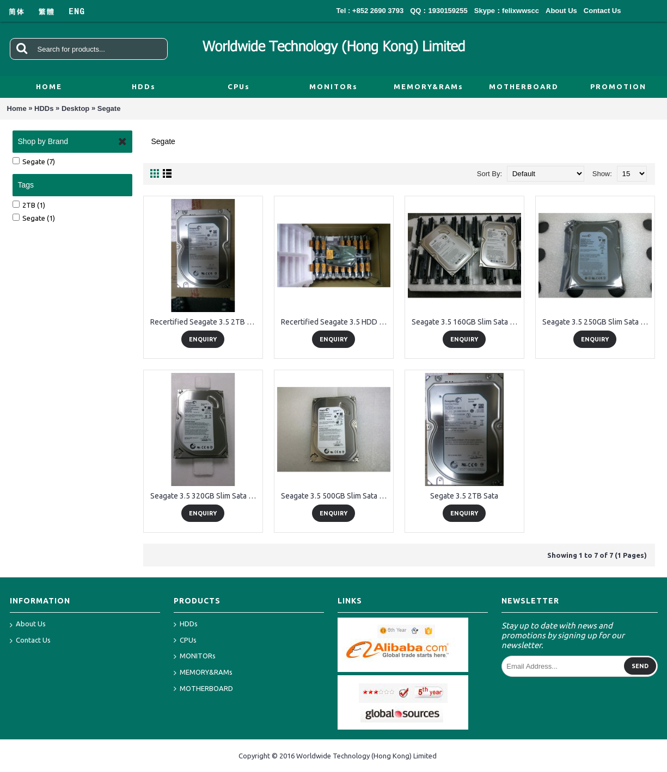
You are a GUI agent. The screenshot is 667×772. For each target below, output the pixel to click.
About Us (28, 625)
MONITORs (195, 656)
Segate (109, 108)
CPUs (185, 640)
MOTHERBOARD (203, 689)
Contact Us (30, 641)
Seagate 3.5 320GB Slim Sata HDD (205, 495)
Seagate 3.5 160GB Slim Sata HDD (466, 321)
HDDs (43, 108)
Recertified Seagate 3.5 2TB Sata (205, 321)
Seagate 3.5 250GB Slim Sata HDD (597, 321)
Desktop (75, 108)
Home (17, 108)
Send (640, 666)
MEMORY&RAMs (203, 672)
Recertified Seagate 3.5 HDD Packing (335, 321)
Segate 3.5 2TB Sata (464, 495)
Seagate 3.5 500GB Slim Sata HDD (335, 495)
